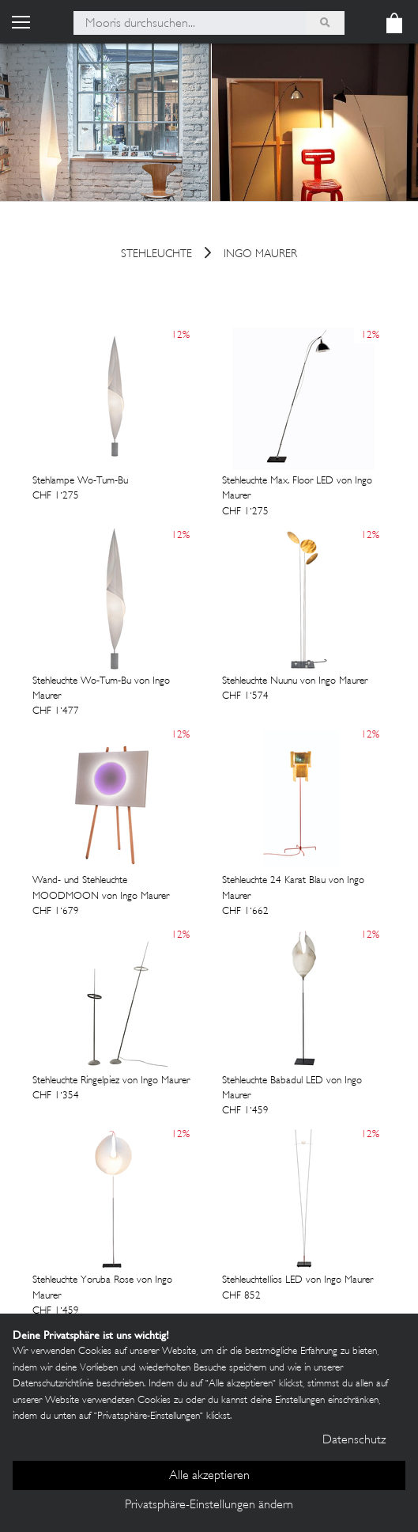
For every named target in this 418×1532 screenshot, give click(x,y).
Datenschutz (354, 1441)
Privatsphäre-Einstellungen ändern (209, 1505)
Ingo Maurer (260, 255)
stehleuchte (156, 255)
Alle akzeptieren (209, 1476)
